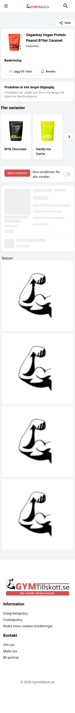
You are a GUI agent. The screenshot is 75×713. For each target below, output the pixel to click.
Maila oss (10, 651)
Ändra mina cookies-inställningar (28, 626)
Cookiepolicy (12, 620)
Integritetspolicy (15, 613)
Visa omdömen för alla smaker (46, 174)
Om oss (9, 645)
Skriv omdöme (17, 173)
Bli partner (11, 657)
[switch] (67, 174)
